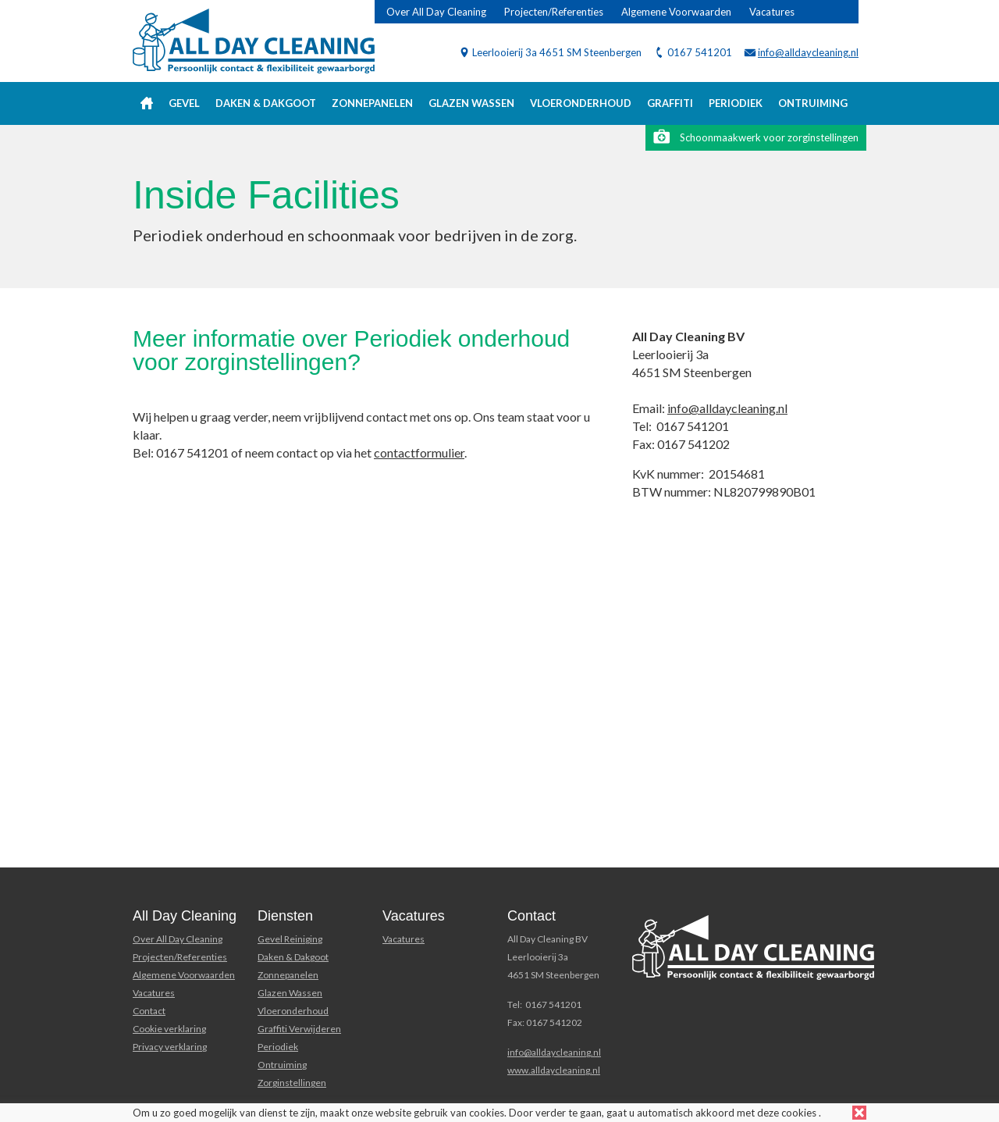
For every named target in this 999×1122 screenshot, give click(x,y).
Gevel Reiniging (290, 939)
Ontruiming (813, 103)
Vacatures (772, 11)
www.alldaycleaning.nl (553, 1070)
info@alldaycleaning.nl (808, 52)
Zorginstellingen (292, 1082)
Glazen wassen (471, 103)
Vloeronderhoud (580, 103)
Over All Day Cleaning (436, 11)
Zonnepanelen (372, 103)
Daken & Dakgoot (265, 103)
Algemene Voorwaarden (676, 11)
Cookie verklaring (169, 1029)
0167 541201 (699, 52)
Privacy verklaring (170, 1047)
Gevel (184, 103)
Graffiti (670, 103)
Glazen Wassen (290, 993)
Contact (149, 1011)
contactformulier (419, 452)
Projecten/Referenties (553, 11)
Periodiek (736, 103)
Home (147, 103)
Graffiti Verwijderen (299, 1029)
